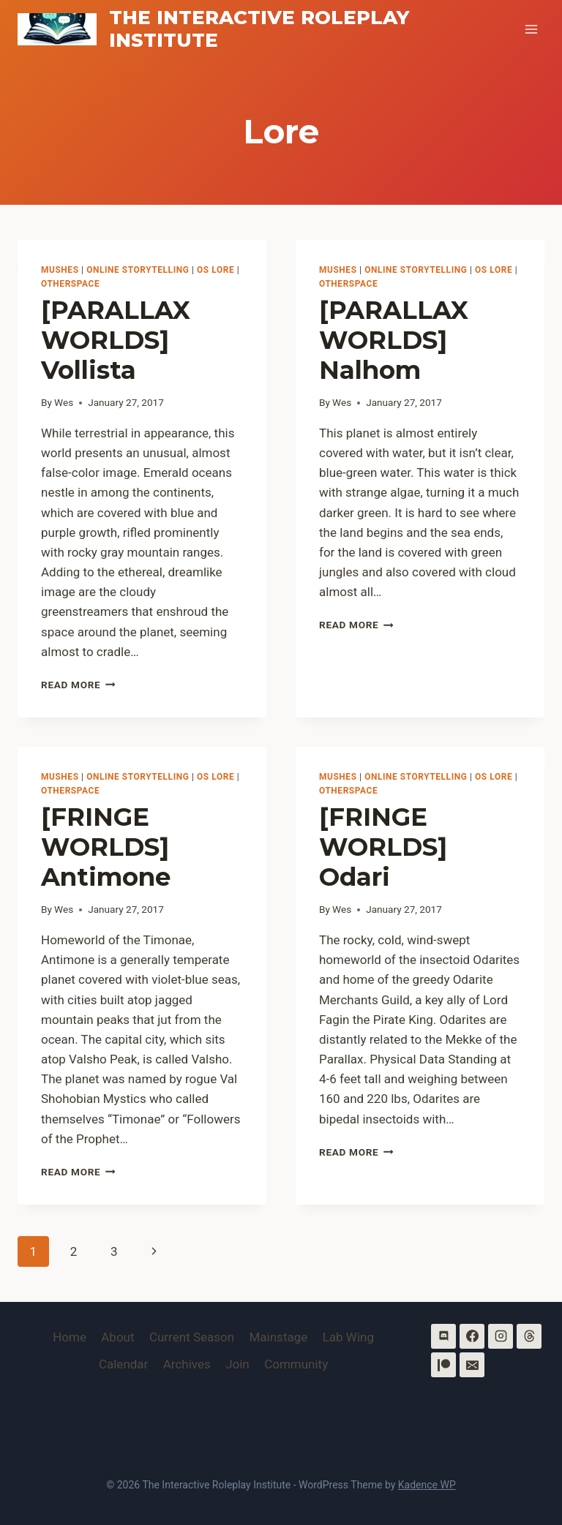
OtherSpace (70, 284)
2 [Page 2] (74, 1251)
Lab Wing (348, 1337)
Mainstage (279, 1337)
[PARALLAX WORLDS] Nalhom (393, 340)
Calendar (123, 1364)
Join (237, 1364)
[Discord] (443, 1336)
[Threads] (529, 1336)
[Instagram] (500, 1336)
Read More (78, 684)
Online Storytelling (137, 270)
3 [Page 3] (114, 1251)
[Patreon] (443, 1364)
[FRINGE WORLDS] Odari (383, 847)
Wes (63, 402)
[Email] (472, 1364)
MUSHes (60, 270)
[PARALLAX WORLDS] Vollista (115, 340)
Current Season (191, 1337)
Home (69, 1337)
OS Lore (215, 270)
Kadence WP (427, 1485)
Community (296, 1364)
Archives (187, 1364)
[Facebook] (472, 1336)
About (117, 1337)
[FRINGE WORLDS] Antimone (106, 847)
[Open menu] (530, 29)
